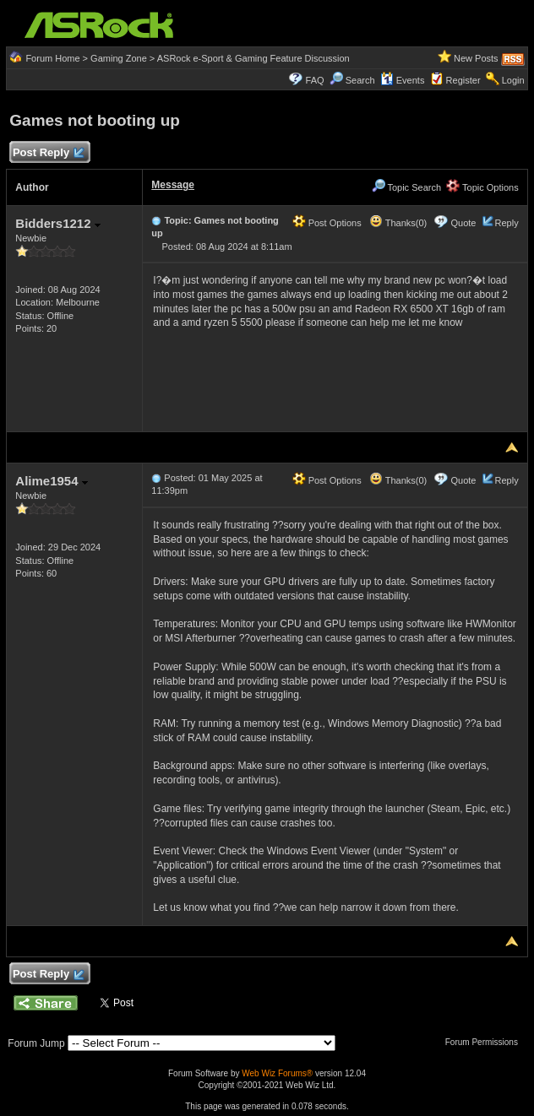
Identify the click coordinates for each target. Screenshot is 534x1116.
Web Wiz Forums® (277, 1073)
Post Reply (47, 153)
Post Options (327, 223)
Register (463, 80)
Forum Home (52, 58)
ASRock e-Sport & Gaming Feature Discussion (253, 58)
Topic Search (406, 187)
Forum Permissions (485, 1042)
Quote (463, 223)
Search (360, 80)
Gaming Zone (118, 58)
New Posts (476, 58)
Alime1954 (51, 481)
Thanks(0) (398, 223)
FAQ (315, 80)
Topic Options (482, 187)
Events (402, 80)
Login (513, 80)
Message (172, 185)
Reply (507, 223)
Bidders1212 (57, 223)
